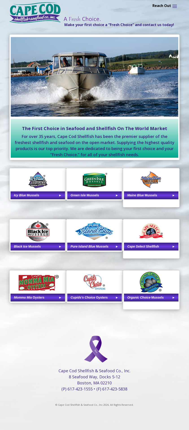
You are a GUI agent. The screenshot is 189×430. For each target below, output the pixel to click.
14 (110, 107)
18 (125, 107)
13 (106, 107)
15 (113, 107)
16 (117, 107)
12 (102, 107)
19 (129, 107)
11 (98, 107)
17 (121, 107)
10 (94, 107)
